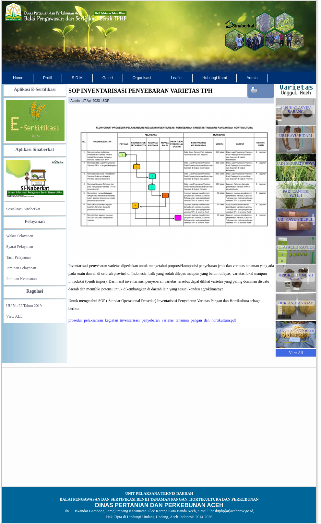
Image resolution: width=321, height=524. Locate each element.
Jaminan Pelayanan (21, 268)
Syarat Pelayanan (19, 246)
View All (296, 352)
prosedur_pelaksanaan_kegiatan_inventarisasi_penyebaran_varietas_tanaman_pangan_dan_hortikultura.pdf (152, 320)
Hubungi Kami (214, 78)
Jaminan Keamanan (21, 278)
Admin (251, 78)
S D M (77, 78)
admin (74, 101)
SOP (105, 101)
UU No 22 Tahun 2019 (24, 305)
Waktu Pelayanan (19, 236)
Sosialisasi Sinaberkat (23, 209)
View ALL (14, 316)
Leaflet (177, 78)
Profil (47, 78)
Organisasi (142, 78)
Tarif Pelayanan (18, 257)
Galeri (107, 78)
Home (18, 78)
